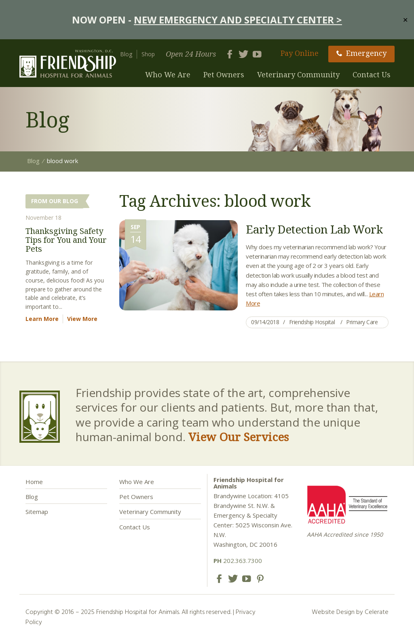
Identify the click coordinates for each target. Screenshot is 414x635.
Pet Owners (223, 74)
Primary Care (362, 322)
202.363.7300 (237, 560)
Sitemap (36, 512)
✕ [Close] (405, 19)
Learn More (42, 319)
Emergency (361, 53)
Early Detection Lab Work (314, 229)
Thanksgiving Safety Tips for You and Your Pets (66, 239)
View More (82, 319)
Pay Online (300, 53)
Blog (126, 54)
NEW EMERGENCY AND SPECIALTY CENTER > (238, 19)
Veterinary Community (298, 74)
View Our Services (238, 436)
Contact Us (372, 74)
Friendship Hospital (312, 322)
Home (34, 482)
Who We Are (167, 74)
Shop (148, 54)
